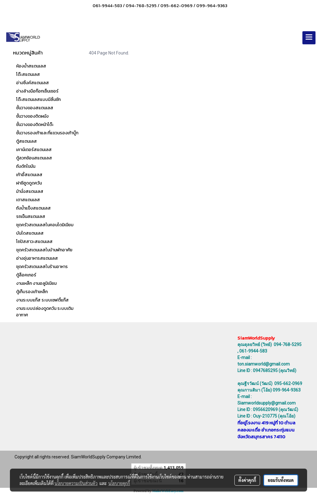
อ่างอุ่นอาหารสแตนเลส (37, 258)
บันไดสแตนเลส (30, 233)
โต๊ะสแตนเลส (28, 74)
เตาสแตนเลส (28, 200)
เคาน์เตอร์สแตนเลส (34, 149)
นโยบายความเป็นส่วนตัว (76, 483)
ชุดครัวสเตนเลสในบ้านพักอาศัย (44, 250)
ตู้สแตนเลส (26, 141)
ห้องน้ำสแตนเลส (31, 66)
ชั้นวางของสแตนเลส (34, 108)
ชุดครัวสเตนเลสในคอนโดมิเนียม (44, 225)
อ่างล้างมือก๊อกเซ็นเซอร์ (37, 91)
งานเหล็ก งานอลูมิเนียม (36, 283)
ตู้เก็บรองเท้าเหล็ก (32, 291)
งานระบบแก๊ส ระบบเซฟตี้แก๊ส (42, 300)
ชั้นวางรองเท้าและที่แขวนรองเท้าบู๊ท (47, 133)
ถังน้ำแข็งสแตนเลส (33, 208)
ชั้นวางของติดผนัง (32, 116)
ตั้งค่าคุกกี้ (247, 480)
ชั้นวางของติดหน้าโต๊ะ (35, 124)
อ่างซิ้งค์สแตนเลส (32, 83)
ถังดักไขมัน (25, 166)
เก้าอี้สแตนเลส (29, 174)
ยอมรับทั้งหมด (281, 480)
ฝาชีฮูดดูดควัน (29, 183)
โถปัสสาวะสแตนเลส (34, 241)
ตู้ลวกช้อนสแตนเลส (34, 158)
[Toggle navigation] (309, 38)
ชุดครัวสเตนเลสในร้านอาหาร (42, 266)
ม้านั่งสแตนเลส (29, 191)
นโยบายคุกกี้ (119, 483)
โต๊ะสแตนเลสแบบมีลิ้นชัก (38, 99)
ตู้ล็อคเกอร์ (26, 275)
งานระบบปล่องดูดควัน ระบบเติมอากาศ (44, 311)
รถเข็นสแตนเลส (30, 216)
